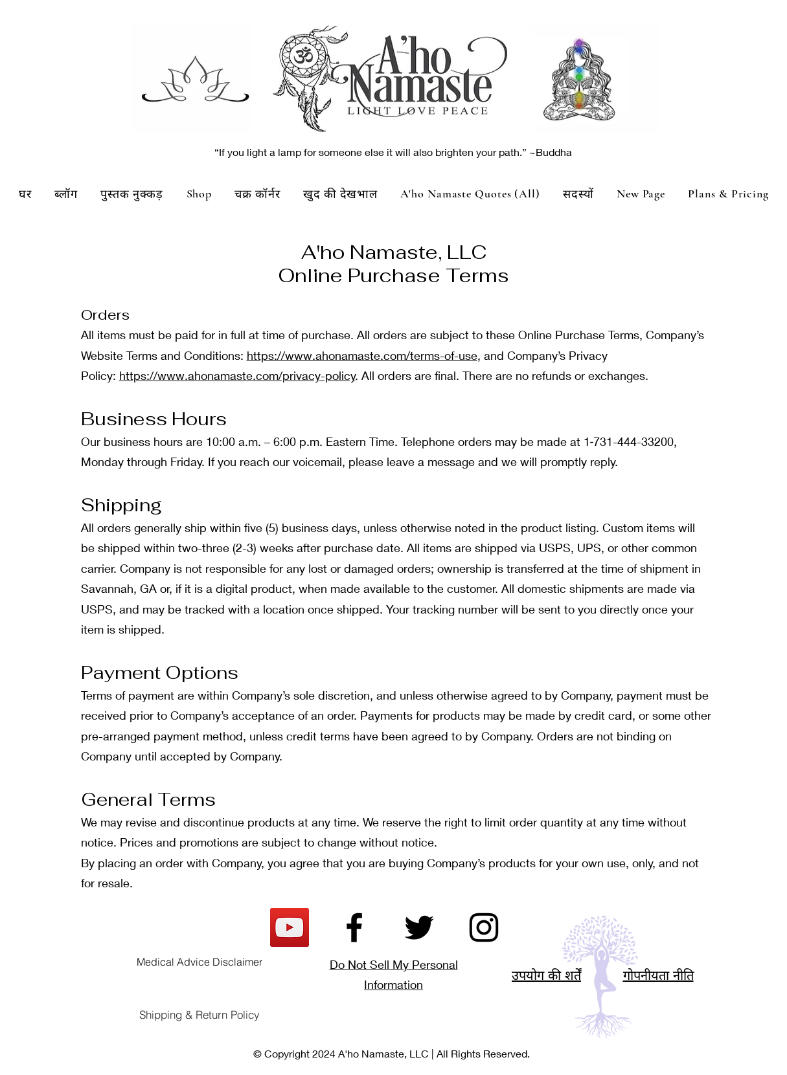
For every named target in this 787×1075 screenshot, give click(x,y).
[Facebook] (354, 927)
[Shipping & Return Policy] (199, 1015)
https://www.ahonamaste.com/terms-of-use (362, 355)
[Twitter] (419, 927)
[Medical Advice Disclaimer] (199, 962)
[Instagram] (483, 927)
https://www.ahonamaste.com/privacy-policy (237, 375)
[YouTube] (289, 927)
